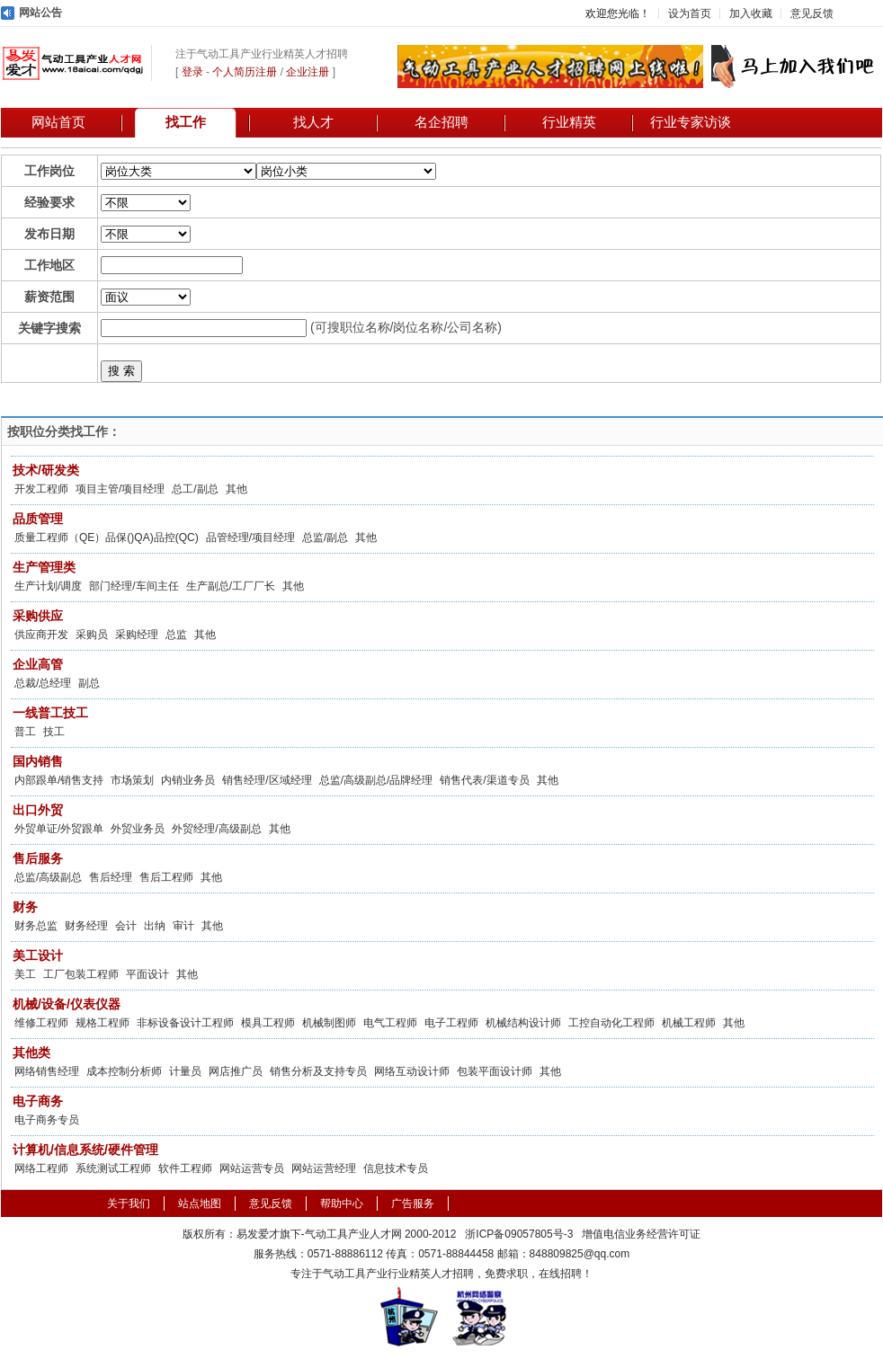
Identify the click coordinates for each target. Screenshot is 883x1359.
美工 (25, 974)
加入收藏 (750, 13)
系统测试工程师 (113, 1168)
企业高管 (38, 664)
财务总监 (36, 925)
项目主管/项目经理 (120, 489)
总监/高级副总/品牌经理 (376, 780)
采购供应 (38, 615)
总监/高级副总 (48, 877)
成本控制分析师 (124, 1071)
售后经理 (110, 877)
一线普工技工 (50, 713)
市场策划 (132, 780)
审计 (183, 925)
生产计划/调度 (48, 586)
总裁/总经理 (42, 683)
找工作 (185, 122)
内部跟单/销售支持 (58, 780)
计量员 (185, 1071)
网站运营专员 (251, 1168)
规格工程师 (102, 1023)
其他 (236, 489)
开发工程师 (41, 489)
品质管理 (38, 518)
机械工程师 (689, 1023)
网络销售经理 (46, 1071)
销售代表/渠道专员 (484, 780)
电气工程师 (390, 1023)
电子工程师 (451, 1023)
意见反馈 (812, 13)
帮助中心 (341, 1203)
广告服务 (412, 1203)
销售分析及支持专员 (318, 1071)
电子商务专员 (46, 1120)
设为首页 (689, 13)
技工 (54, 731)
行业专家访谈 (690, 122)
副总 (89, 683)
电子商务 (38, 1101)
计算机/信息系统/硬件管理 (85, 1149)
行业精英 (569, 122)
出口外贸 (38, 810)
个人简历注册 (244, 72)
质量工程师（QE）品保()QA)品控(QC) (106, 537)
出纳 (154, 925)
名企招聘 (441, 122)
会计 (126, 925)
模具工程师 (268, 1023)
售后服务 (38, 858)
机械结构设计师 (523, 1023)
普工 (25, 731)
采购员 (92, 634)
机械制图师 (329, 1023)
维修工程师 (41, 1023)
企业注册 (307, 72)
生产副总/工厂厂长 (230, 586)
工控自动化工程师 (611, 1023)
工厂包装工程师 (81, 974)
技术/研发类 (46, 470)
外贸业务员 (138, 828)
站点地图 (199, 1203)
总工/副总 (195, 489)
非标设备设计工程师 (185, 1023)
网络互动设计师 (412, 1071)
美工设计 (38, 955)
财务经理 (86, 925)
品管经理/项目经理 (250, 537)
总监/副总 (325, 537)
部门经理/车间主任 (133, 586)
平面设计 (147, 974)
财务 (25, 907)
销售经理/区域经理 (266, 780)
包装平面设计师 (494, 1071)
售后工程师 (166, 877)
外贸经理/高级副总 (216, 828)
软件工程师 (185, 1168)
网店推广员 (236, 1071)
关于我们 (128, 1203)
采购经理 (136, 634)
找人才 (313, 122)
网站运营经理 (323, 1168)
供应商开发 (41, 634)
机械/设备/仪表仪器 (66, 1004)
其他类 (31, 1052)
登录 (192, 72)
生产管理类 (44, 567)
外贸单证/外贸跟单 (58, 828)
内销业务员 (188, 780)
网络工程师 (41, 1168)
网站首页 (58, 122)
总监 (176, 634)
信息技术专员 (395, 1168)
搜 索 (121, 371)
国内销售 (38, 761)
